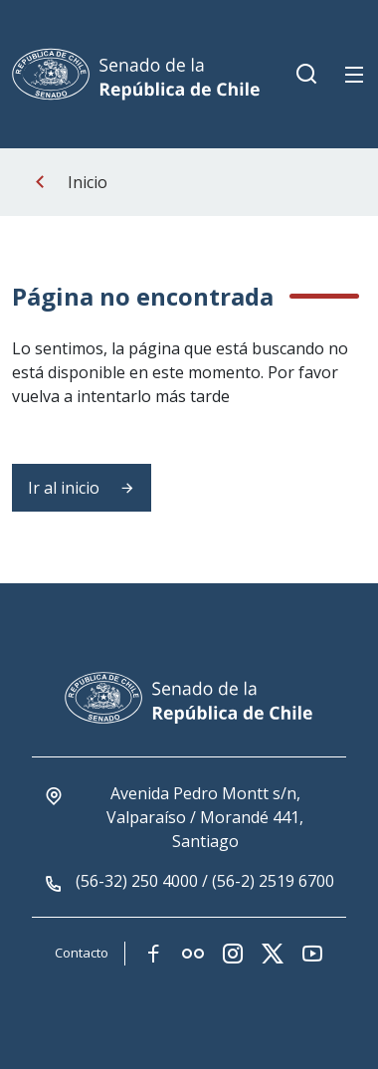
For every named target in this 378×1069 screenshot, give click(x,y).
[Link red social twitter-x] (272, 953)
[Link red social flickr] (193, 953)
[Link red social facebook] (153, 953)
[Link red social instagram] (233, 953)
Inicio (87, 182)
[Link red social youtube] (312, 953)
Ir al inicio (81, 488)
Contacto (81, 953)
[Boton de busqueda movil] (306, 75)
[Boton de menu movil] (354, 75)
